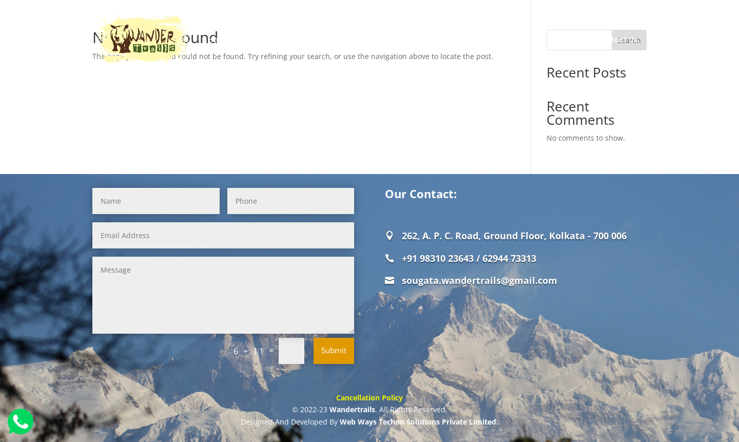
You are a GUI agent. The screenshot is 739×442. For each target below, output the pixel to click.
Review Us (565, 39)
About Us (258, 39)
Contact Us (616, 39)
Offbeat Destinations (401, 39)
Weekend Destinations (494, 39)
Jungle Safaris (313, 39)
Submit (333, 350)
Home (219, 39)
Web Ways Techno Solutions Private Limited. (419, 422)
